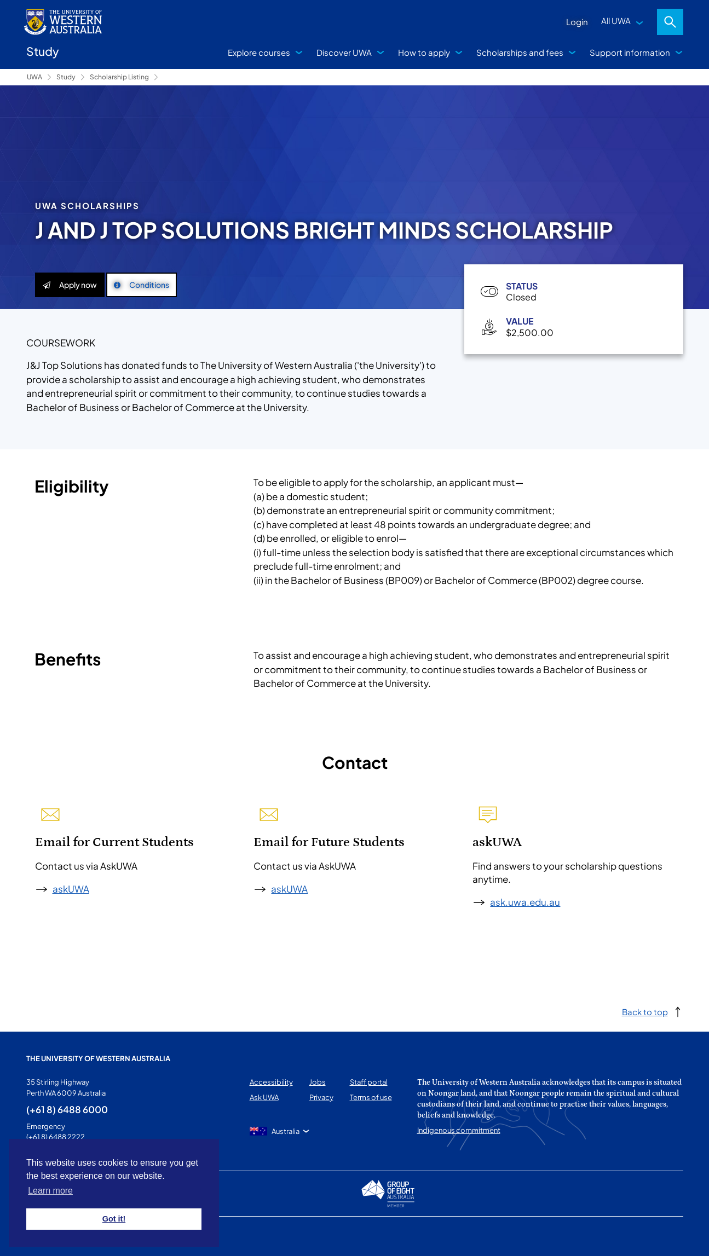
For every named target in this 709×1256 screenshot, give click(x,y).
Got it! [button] (113, 1218)
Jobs (317, 1082)
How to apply (424, 52)
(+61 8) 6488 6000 (67, 1109)
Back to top (645, 1011)
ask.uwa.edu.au (525, 902)
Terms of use (371, 1097)
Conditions (141, 285)
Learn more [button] (50, 1190)
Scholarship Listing (119, 77)
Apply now (70, 285)
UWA (34, 77)
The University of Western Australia (98, 1058)
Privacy (321, 1097)
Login (577, 21)
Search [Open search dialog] (670, 22)
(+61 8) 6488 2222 (55, 1136)
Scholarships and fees (519, 52)
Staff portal (369, 1082)
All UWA (616, 20)
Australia (285, 1131)
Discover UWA (344, 52)
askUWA (71, 889)
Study (66, 77)
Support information (630, 52)
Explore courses (259, 52)
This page (42, 1236)
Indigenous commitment (458, 1130)
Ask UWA (264, 1097)
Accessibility (271, 1082)
